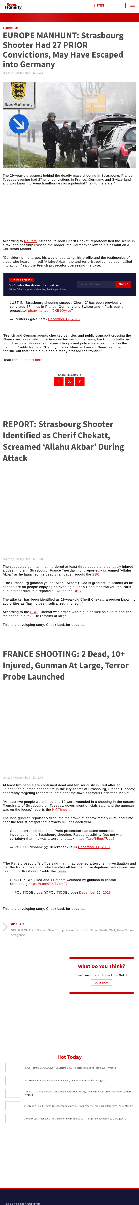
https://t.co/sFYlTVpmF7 (48, 884)
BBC (96, 574)
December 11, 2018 (94, 847)
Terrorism (10, 28)
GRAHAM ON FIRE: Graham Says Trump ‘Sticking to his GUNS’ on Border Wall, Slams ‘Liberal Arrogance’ (73, 932)
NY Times (60, 809)
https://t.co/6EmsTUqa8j (96, 838)
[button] (132, 5)
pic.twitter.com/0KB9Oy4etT (50, 310)
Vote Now (102, 982)
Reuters (30, 241)
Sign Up (123, 284)
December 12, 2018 (64, 319)
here (38, 360)
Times (62, 871)
